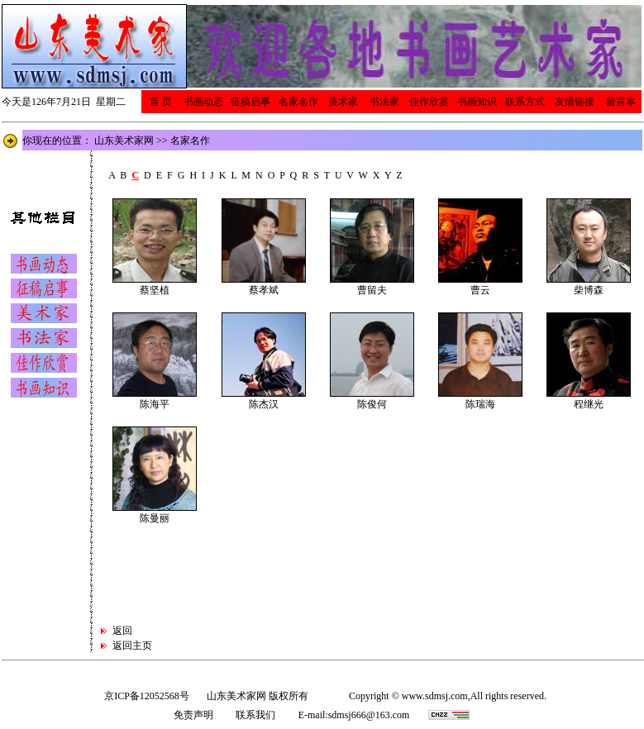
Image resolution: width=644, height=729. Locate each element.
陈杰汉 (264, 404)
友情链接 (574, 101)
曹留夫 (372, 290)
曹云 (480, 290)
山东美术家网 (124, 140)
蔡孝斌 (264, 290)
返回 (122, 630)
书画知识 (477, 101)
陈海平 (154, 404)
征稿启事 (250, 101)
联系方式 (525, 101)
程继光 (588, 404)
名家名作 (298, 101)
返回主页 (132, 645)
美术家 (343, 101)
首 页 (161, 101)
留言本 (621, 101)
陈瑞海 (480, 404)
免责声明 (193, 715)
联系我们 (255, 715)
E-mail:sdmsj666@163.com (354, 715)
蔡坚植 (154, 290)
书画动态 (203, 101)
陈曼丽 (154, 518)
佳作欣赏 (429, 101)
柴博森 (588, 290)
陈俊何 (372, 404)
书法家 (384, 101)
